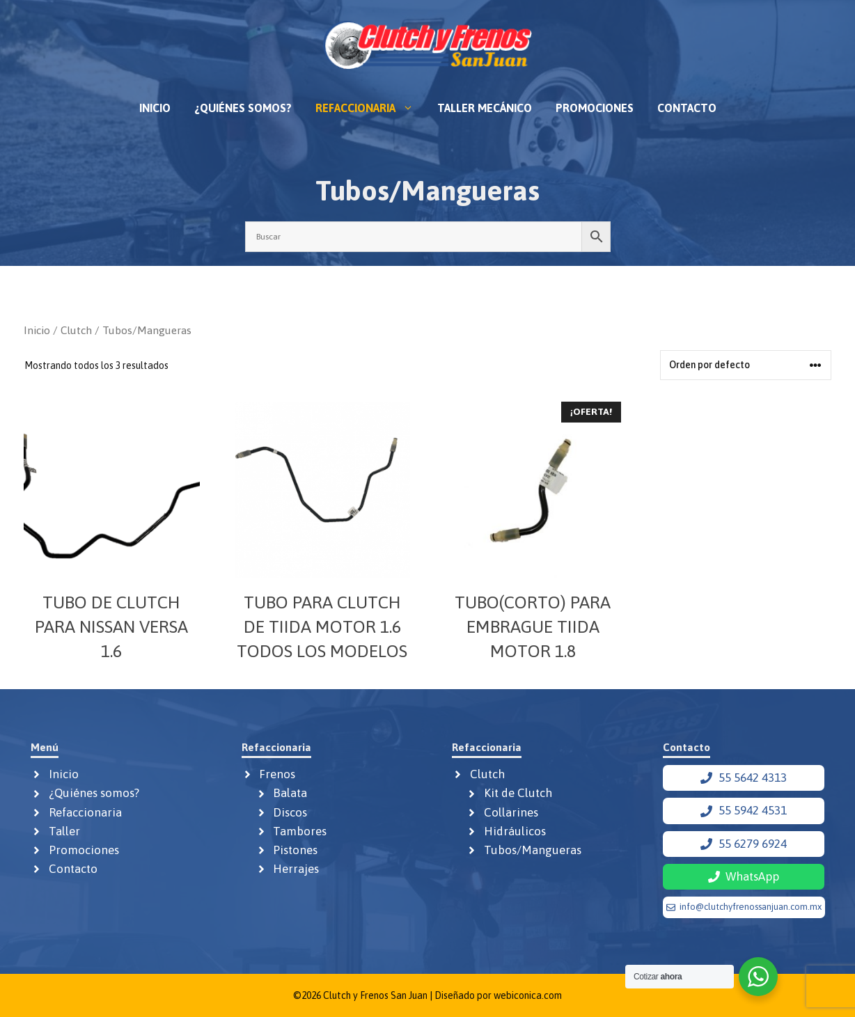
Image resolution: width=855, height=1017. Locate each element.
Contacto (686, 108)
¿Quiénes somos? (243, 108)
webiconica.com (528, 995)
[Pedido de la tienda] (745, 365)
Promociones (595, 108)
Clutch (76, 330)
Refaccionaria (370, 108)
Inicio (155, 108)
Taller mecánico (484, 108)
